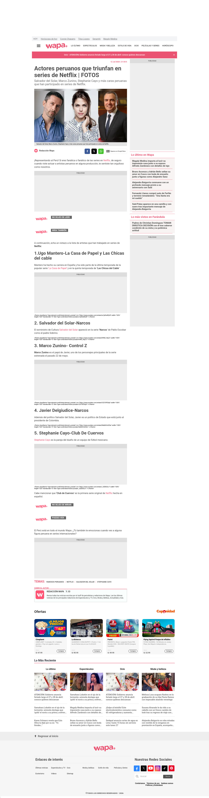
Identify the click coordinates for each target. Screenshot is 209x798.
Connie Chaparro (67, 39)
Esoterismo (39, 774)
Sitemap (70, 774)
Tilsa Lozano (84, 39)
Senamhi (96, 39)
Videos (53, 774)
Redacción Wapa (46, 150)
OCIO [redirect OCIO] (136, 46)
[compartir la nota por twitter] (94, 151)
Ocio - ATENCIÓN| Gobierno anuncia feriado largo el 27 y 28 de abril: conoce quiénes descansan (104, 55)
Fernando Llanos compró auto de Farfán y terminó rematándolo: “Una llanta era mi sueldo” (151, 196)
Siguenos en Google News (116, 151)
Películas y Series (120, 768)
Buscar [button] (168, 776)
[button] (174, 55)
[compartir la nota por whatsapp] (101, 151)
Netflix (109, 493)
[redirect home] (56, 46)
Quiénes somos (167, 783)
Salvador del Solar (68, 329)
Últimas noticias (41, 768)
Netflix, (106, 160)
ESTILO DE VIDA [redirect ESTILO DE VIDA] (124, 46)
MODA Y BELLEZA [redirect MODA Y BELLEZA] (107, 46)
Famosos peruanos (55, 582)
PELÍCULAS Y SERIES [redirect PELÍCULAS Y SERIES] (150, 46)
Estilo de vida (103, 768)
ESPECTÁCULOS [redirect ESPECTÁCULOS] (90, 46)
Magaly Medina (110, 39)
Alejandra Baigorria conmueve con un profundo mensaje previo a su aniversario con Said (150, 185)
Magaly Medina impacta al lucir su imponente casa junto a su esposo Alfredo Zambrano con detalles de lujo (151, 163)
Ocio (68, 768)
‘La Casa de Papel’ (57, 268)
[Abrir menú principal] (38, 46)
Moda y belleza (88, 768)
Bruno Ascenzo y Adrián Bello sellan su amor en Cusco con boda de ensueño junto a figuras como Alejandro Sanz (151, 174)
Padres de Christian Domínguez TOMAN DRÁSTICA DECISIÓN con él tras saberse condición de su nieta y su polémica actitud (152, 227)
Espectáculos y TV (58, 768)
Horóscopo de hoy (49, 39)
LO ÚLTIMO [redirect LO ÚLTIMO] (75, 46)
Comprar (61, 651)
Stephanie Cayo (42, 440)
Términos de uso (153, 783)
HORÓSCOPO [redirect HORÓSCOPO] (167, 46)
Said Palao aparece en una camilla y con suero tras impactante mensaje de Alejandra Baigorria (151, 206)
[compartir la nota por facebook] (87, 151)
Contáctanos (140, 783)
